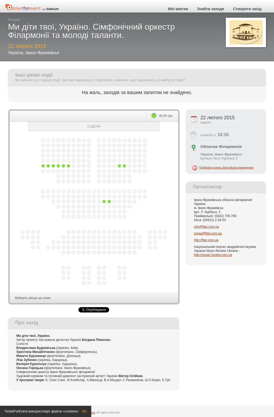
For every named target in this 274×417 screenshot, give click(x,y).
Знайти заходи (210, 9)
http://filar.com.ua (206, 240)
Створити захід (247, 9)
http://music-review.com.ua (213, 255)
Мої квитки (178, 9)
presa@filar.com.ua (208, 233)
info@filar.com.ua (206, 227)
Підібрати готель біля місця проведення (226, 167)
